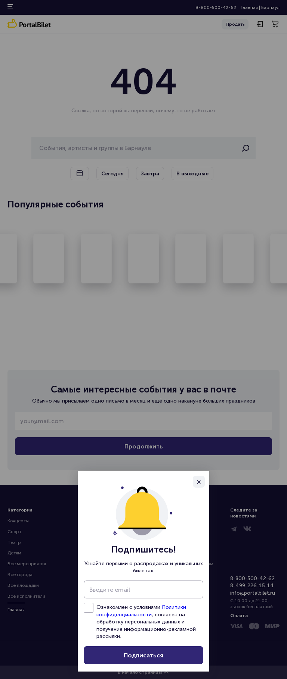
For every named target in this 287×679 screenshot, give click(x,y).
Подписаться (143, 655)
